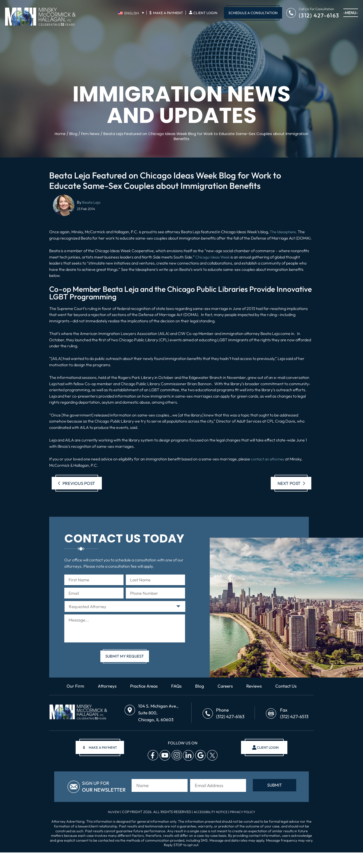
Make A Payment (166, 13)
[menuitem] (131, 13)
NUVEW (110, 816)
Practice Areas (143, 695)
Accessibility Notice (210, 816)
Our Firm (72, 695)
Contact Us (289, 695)
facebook (151, 762)
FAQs (177, 695)
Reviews (256, 695)
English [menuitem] (131, 13)
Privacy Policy (245, 816)
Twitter (211, 762)
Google (199, 762)
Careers (227, 695)
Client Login (205, 13)
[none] (131, 13)
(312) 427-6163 (319, 15)
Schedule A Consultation (253, 13)
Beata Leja (91, 202)
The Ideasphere (284, 231)
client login (265, 753)
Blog (200, 695)
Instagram (175, 762)
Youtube (163, 762)
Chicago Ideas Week (213, 256)
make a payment (102, 753)
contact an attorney (268, 458)
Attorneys (104, 695)
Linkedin (187, 762)
